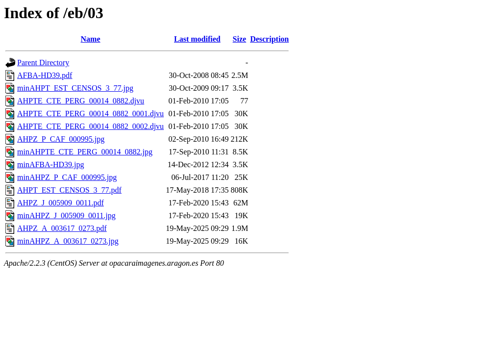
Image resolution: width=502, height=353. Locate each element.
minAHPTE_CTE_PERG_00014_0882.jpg (84, 152)
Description (269, 39)
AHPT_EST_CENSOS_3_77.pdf (69, 190)
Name (90, 39)
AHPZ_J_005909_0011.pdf (60, 203)
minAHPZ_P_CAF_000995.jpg (67, 177)
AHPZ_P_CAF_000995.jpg (60, 139)
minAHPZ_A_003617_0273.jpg (68, 241)
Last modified (197, 39)
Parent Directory (43, 62)
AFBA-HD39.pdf (44, 75)
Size (240, 39)
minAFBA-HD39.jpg (50, 164)
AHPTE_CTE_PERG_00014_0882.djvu (80, 101)
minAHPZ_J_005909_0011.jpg (66, 215)
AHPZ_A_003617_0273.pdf (62, 228)
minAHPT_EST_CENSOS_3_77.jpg (75, 88)
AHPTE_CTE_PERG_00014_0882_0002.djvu (90, 126)
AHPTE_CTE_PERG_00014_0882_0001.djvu (90, 113)
